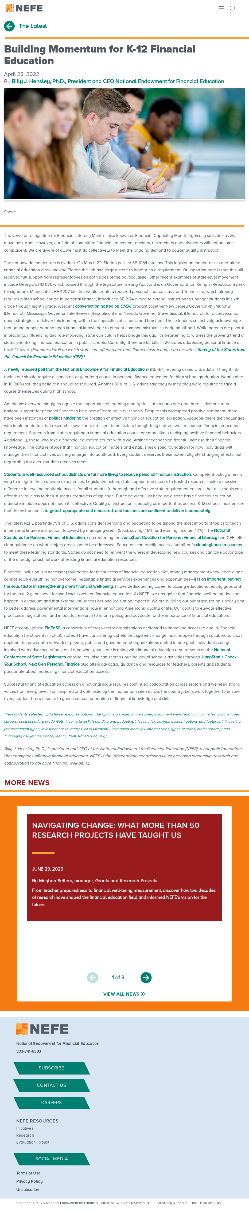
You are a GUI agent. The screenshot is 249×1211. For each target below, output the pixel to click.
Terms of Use (28, 1173)
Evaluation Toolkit (32, 1142)
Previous (92, 977)
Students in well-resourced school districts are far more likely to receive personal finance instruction (97, 474)
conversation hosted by (103, 306)
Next (146, 977)
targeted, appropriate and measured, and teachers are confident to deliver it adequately (127, 511)
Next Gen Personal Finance (54, 664)
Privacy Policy (29, 1182)
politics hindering (65, 418)
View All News (121, 994)
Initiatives (25, 1128)
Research (25, 1135)
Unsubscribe (28, 1190)
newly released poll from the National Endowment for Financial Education (77, 369)
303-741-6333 (28, 1051)
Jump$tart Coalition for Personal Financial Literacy (169, 538)
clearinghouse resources (219, 545)
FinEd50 (52, 628)
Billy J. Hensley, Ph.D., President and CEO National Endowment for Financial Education (118, 81)
